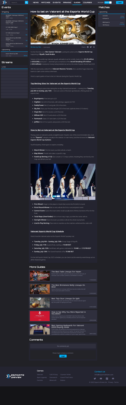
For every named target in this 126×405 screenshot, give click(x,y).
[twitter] (91, 57)
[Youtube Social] (101, 397)
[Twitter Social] (95, 397)
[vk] (94, 57)
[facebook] (88, 57)
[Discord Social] (107, 397)
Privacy (110, 401)
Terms (116, 401)
